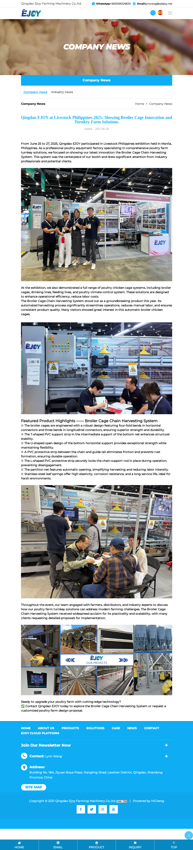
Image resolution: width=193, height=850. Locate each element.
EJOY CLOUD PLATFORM (40, 733)
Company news (35, 92)
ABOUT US (46, 728)
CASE (116, 728)
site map (33, 787)
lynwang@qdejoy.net (154, 3)
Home (139, 104)
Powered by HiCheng (148, 801)
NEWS (132, 728)
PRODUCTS (70, 728)
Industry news (62, 92)
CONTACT (151, 728)
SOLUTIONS (95, 728)
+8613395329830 (113, 3)
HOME (25, 728)
